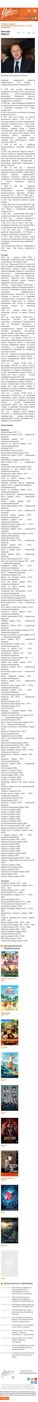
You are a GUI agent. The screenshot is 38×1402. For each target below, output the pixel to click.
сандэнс (29, 26)
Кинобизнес (5, 27)
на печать (28, 33)
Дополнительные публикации (18, 1283)
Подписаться (23, 18)
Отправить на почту (33, 32)
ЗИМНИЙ (12, 24)
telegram (32, 1382)
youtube (35, 1379)
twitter (32, 18)
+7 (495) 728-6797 (26, 1371)
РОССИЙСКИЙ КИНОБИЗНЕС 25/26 (13, 26)
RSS (35, 18)
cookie (33, 1392)
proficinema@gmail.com (28, 1373)
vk (35, 1382)
